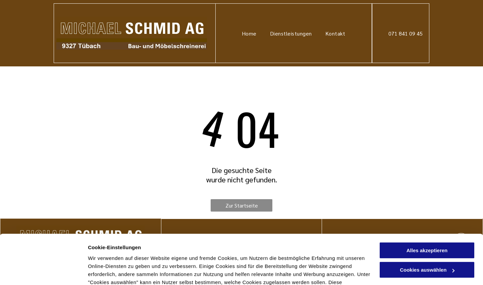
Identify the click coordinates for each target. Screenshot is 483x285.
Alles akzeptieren (427, 205)
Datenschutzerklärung (116, 253)
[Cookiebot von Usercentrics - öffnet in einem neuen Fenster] (43, 272)
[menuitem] (249, 33)
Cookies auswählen (111, 272)
